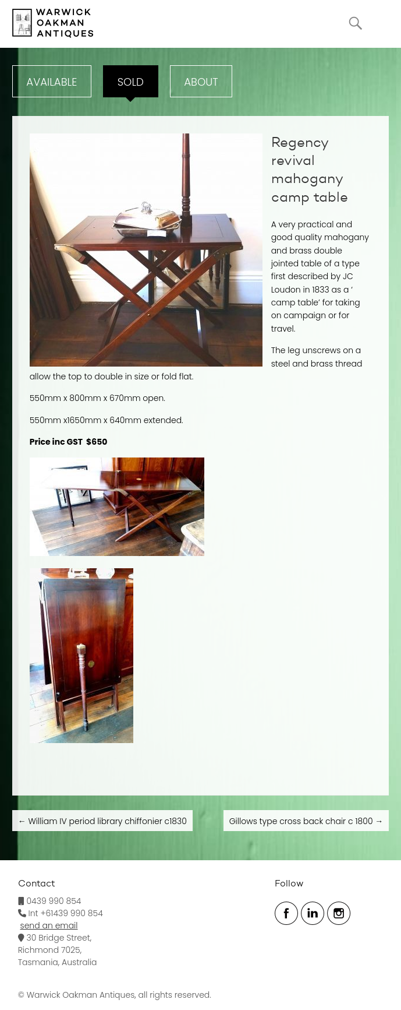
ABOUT (201, 82)
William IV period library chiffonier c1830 (102, 821)
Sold (131, 82)
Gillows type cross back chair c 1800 (306, 821)
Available (51, 82)
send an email (49, 925)
